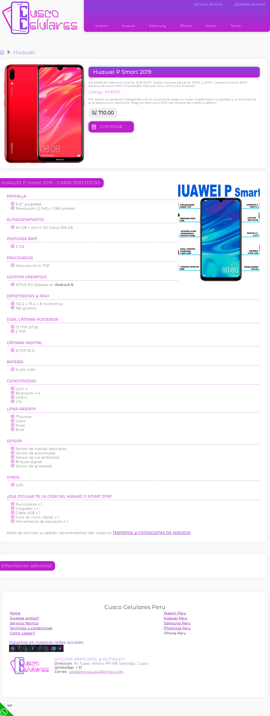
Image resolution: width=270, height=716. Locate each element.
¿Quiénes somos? (249, 4)
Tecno (236, 26)
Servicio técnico (208, 4)
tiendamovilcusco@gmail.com (96, 672)
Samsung (157, 26)
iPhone (186, 26)
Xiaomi (101, 26)
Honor (211, 26)
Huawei (128, 26)
